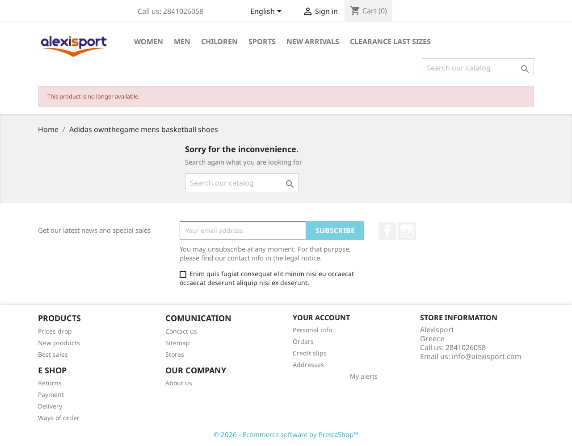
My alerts (364, 376)
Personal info (312, 330)
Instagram (407, 231)
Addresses (308, 364)
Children (219, 41)
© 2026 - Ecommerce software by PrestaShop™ (286, 434)
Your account (321, 317)
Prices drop (55, 331)
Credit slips (310, 353)
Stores (174, 354)
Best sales (53, 354)
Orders (303, 341)
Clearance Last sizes (390, 41)
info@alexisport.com (487, 356)
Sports (262, 41)
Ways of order (59, 417)
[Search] (478, 67)
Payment (51, 394)
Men (182, 41)
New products (59, 343)
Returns (50, 383)
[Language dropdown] (267, 12)
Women (148, 41)
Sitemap (177, 343)
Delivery (50, 406)
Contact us (181, 331)
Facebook (387, 231)
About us (178, 383)
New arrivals (312, 41)
